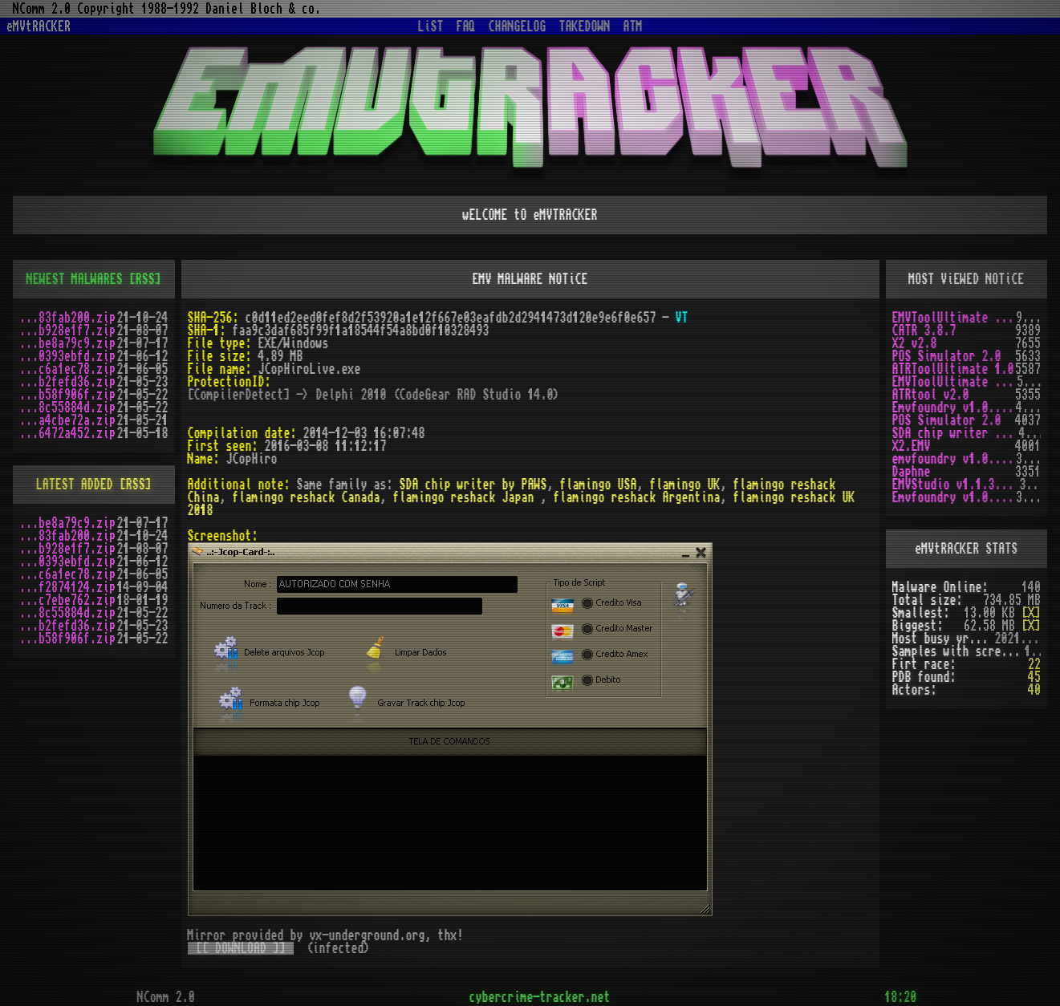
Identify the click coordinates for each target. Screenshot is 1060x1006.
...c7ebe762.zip (67, 600)
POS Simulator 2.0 (946, 356)
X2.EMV (911, 446)
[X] (1031, 612)
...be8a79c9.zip (67, 343)
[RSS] (145, 279)
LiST (431, 26)
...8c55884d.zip (67, 407)
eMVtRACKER (38, 26)
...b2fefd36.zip (67, 381)
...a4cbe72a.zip (67, 420)
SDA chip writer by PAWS (473, 484)
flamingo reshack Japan (467, 497)
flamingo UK (685, 484)
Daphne (911, 471)
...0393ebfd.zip (67, 356)
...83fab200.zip (67, 317)
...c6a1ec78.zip (67, 369)
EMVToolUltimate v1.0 (954, 317)
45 (1034, 677)
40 (1034, 690)
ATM (633, 26)
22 (1034, 664)
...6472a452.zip (67, 433)
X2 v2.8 (914, 343)
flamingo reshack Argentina (637, 497)
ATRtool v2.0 (930, 394)
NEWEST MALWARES (74, 279)
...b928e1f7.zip (67, 330)
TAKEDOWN (585, 26)
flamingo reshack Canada (306, 497)
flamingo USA (598, 484)
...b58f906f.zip (67, 394)
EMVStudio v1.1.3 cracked (956, 484)
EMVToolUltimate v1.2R (954, 381)
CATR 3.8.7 (924, 330)
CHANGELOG (517, 26)
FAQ (466, 26)
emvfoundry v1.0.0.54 (954, 458)
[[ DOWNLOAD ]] (241, 948)
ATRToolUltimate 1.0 (953, 369)
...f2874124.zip (67, 587)
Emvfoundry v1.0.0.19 (954, 497)
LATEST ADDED (74, 484)
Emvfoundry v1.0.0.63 (954, 407)
